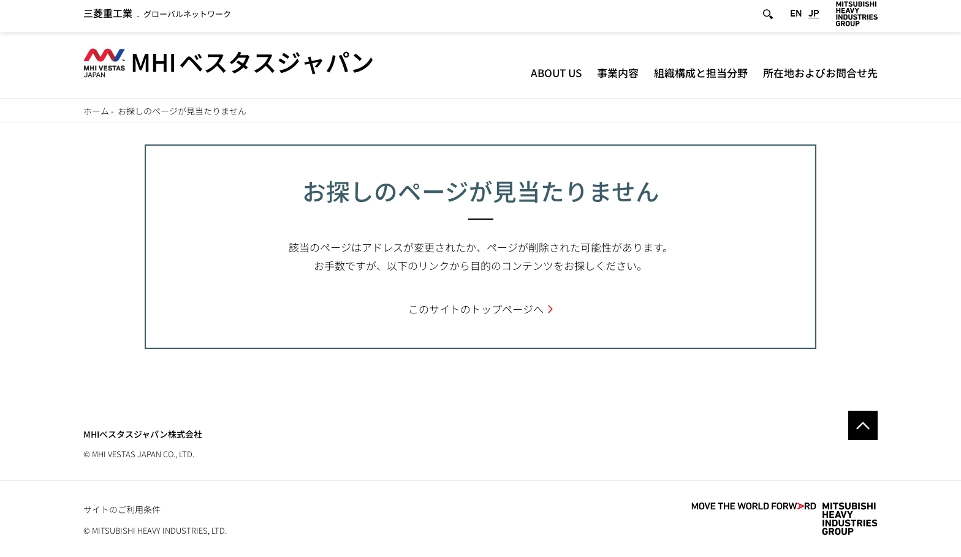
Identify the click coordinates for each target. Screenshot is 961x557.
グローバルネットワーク (157, 18)
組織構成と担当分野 (701, 76)
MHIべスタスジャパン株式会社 (142, 434)
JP (813, 18)
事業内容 (618, 76)
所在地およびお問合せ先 (820, 76)
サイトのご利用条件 (122, 509)
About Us (556, 76)
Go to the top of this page (863, 425)
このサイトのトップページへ (476, 308)
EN (796, 18)
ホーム (96, 111)
